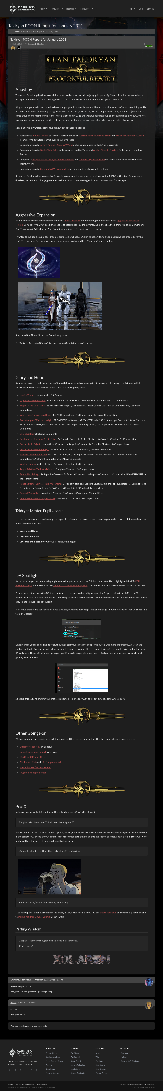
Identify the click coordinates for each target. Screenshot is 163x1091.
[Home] (11, 31)
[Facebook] (20, 1070)
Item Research (101, 1069)
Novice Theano (40, 135)
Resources (85, 8)
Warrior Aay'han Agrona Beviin (95, 135)
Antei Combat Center (54, 1061)
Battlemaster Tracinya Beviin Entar (38, 439)
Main (42, 8)
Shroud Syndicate (78, 1073)
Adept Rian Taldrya (30, 474)
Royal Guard (76, 1061)
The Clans (75, 1053)
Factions (99, 1061)
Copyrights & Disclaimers (130, 1061)
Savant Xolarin (27, 433)
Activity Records (52, 1073)
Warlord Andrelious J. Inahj (130, 135)
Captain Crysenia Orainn (92, 159)
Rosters (70, 8)
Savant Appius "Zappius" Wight (56, 144)
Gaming (49, 1065)
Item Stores (100, 1065)
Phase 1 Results (72, 220)
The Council (75, 1057)
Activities (56, 8)
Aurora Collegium (78, 1065)
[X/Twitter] (31, 1070)
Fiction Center (101, 1073)
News (98, 1053)
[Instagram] (26, 1070)
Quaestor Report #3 (30, 746)
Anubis (13, 1002)
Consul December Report (33, 751)
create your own (108, 912)
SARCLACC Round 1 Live (33, 757)
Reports (149, 46)
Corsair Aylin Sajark (30, 444)
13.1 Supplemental (51, 762)
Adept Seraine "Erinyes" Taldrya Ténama (53, 159)
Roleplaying (50, 1069)
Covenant (124, 1053)
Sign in (150, 8)
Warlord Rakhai (28, 463)
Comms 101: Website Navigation (70, 585)
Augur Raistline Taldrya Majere (36, 469)
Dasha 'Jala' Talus (49, 150)
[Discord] (10, 1070)
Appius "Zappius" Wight (105, 150)
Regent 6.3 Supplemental (33, 772)
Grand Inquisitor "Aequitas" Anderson (26, 980)
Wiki (97, 1057)
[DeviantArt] (15, 1070)
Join (141, 8)
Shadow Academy (53, 1057)
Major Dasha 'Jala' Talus (32, 405)
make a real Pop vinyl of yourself (34, 916)
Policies (123, 1057)
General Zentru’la (29, 493)
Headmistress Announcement (35, 767)
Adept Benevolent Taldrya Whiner (37, 498)
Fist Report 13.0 (28, 762)
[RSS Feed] (36, 1070)
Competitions (51, 1053)
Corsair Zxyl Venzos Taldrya (54, 168)
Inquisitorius (76, 1069)
